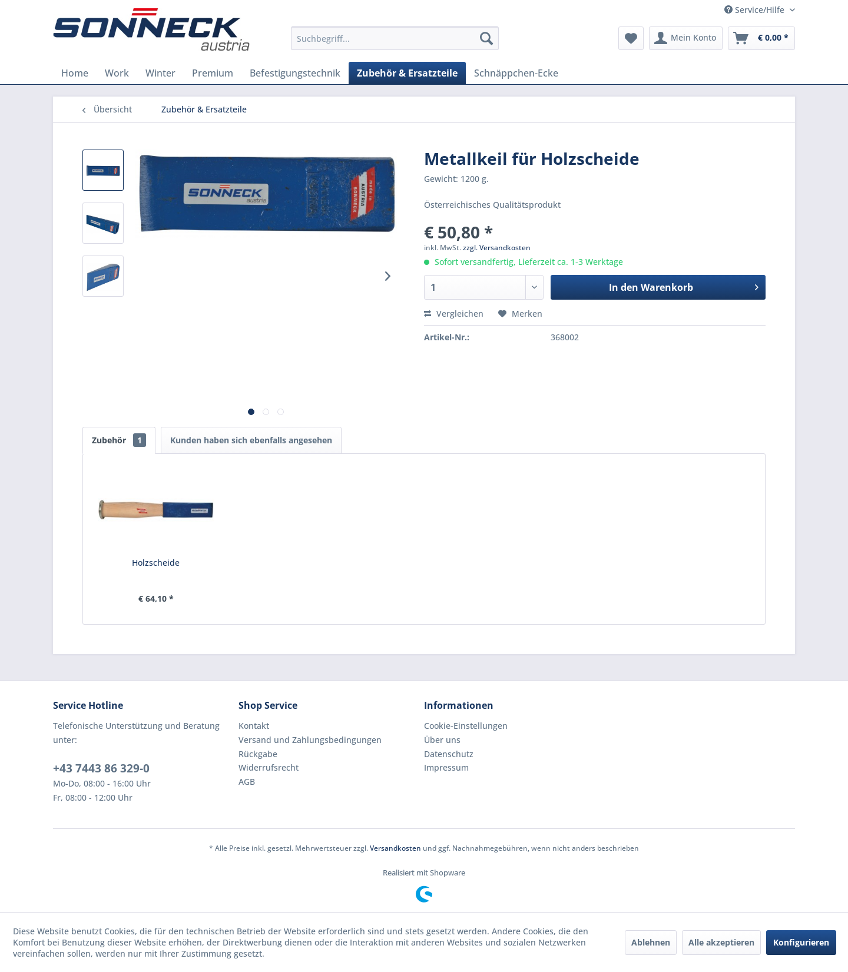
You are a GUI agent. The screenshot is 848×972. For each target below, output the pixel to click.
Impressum (446, 767)
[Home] (75, 73)
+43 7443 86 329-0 (101, 768)
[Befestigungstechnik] (295, 73)
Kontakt (253, 725)
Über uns (442, 739)
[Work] (117, 73)
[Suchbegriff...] (395, 38)
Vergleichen (453, 313)
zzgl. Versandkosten (497, 248)
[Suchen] (486, 38)
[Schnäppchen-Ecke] (516, 73)
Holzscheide (156, 562)
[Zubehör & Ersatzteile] (407, 73)
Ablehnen (650, 942)
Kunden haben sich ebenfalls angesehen (251, 440)
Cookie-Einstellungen (466, 725)
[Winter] (160, 73)
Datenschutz (448, 753)
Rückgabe (257, 753)
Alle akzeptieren (721, 942)
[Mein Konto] (686, 38)
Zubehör (119, 440)
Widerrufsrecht (268, 767)
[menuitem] (395, 38)
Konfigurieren (801, 942)
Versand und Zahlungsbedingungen (310, 739)
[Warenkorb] (761, 38)
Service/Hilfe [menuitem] (755, 9)
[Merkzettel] (631, 38)
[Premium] (212, 73)
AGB (246, 781)
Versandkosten (395, 848)
